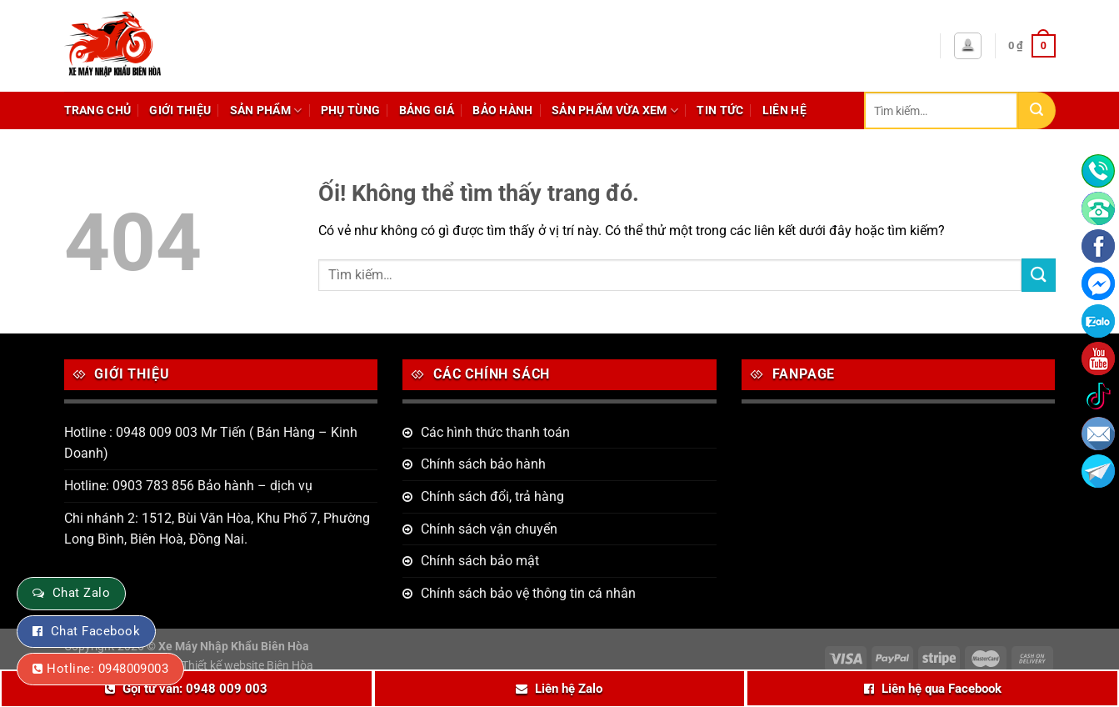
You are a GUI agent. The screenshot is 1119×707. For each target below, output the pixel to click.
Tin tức (720, 110)
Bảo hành (502, 110)
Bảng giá (426, 110)
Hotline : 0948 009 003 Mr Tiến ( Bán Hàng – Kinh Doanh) (210, 443)
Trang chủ (98, 110)
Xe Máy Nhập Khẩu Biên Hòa (233, 646)
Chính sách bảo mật (480, 561)
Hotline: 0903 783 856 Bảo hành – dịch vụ (188, 486)
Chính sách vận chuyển (489, 529)
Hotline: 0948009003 (107, 668)
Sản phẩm (266, 110)
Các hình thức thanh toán (495, 432)
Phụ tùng (350, 110)
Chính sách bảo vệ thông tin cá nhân (528, 593)
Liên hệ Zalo (568, 688)
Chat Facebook (95, 631)
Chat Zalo (81, 592)
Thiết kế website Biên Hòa (247, 666)
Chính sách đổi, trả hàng (492, 496)
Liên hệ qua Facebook (942, 688)
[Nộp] (1037, 110)
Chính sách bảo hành (483, 464)
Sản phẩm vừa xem (615, 110)
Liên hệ (784, 110)
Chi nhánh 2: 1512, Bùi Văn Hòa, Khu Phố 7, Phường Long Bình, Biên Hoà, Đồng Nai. (217, 529)
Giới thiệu (180, 110)
